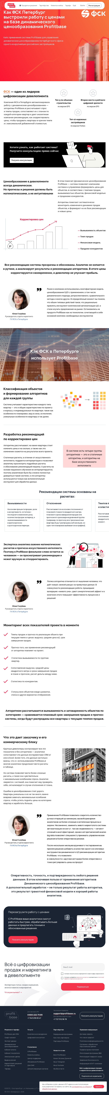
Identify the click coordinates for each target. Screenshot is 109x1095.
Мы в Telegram (59, 1062)
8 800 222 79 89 (34, 1014)
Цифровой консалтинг (36, 1038)
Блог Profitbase (59, 1055)
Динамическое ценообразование (11, 1045)
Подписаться (83, 987)
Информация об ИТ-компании (91, 1064)
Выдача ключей (10, 1060)
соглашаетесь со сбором (81, 1087)
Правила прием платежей (89, 1050)
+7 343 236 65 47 (34, 1018)
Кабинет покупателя (12, 1053)
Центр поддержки (34, 1058)
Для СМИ (30, 1065)
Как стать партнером (61, 1038)
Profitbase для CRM (12, 1034)
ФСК (6, 91)
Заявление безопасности (89, 1060)
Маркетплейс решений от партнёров (13, 1064)
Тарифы (7, 1069)
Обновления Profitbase (36, 1062)
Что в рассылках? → (13, 992)
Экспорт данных (10, 1041)
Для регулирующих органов (37, 1069)
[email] (83, 967)
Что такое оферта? (87, 1038)
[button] (94, 5)
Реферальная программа (62, 1034)
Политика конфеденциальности (91, 1041)
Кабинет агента (10, 1050)
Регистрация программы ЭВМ (91, 1053)
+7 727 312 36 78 (60, 1019)
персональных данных (83, 977)
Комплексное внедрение (37, 1034)
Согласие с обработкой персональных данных (89, 1045)
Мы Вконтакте (58, 1069)
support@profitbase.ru (64, 1013)
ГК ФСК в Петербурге (19, 319)
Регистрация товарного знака (91, 1057)
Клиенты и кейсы (33, 1055)
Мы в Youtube (58, 1065)
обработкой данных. (49, 1089)
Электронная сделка (12, 1057)
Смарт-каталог (10, 1038)
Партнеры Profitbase (61, 1041)
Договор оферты (86, 1034)
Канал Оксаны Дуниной (62, 1058)
